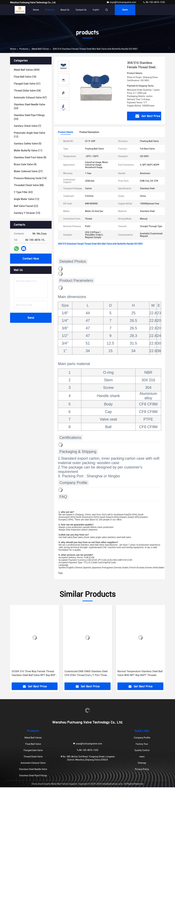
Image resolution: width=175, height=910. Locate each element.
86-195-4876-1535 (154, 2)
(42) (23, 192)
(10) (27, 212)
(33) (29, 106)
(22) (26, 206)
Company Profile (142, 737)
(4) (25, 164)
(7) (27, 125)
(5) (27, 143)
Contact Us (81, 10)
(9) (30, 157)
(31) (27, 83)
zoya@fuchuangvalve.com (121, 2)
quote (125, 10)
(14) (30, 178)
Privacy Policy (142, 769)
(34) (27, 90)
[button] (63, 109)
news (141, 756)
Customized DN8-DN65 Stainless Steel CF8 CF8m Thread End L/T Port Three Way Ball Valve (86, 673)
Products (49, 10)
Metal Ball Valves (40, 49)
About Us (64, 10)
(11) (28, 150)
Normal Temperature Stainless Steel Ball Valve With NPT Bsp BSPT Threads (140, 673)
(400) (26, 69)
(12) (29, 134)
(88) (29, 185)
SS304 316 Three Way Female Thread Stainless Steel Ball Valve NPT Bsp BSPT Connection (34, 673)
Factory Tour (142, 744)
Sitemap (142, 763)
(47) (30, 97)
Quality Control (142, 750)
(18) (25, 76)
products (23, 49)
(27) (28, 171)
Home (36, 10)
